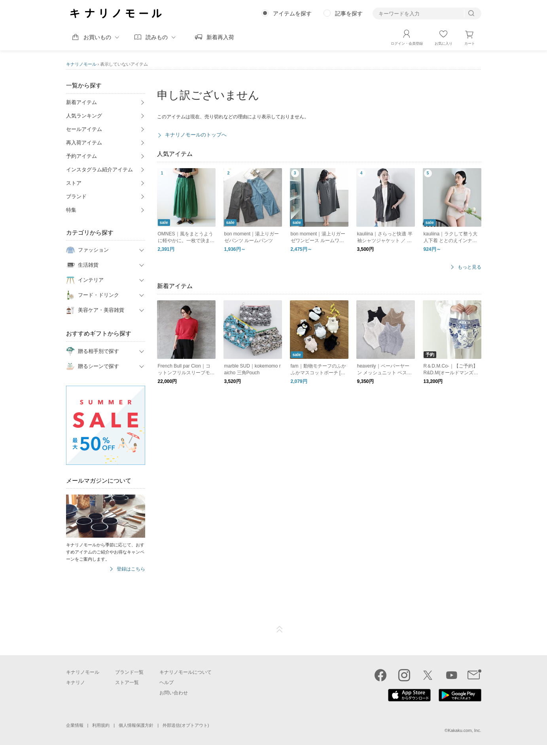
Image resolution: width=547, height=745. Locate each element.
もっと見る (469, 267)
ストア (73, 183)
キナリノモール (81, 64)
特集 (71, 210)
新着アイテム (81, 102)
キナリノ (75, 682)
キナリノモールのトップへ (196, 135)
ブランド (76, 196)
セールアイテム (84, 129)
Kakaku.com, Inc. (464, 730)
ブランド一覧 (129, 672)
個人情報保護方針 (136, 725)
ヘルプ (166, 682)
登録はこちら (131, 569)
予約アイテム (81, 156)
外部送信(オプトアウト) (186, 725)
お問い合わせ (173, 693)
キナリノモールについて (185, 672)
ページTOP (280, 629)
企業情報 (74, 725)
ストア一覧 (127, 682)
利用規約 (101, 725)
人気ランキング (84, 116)
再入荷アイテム (84, 143)
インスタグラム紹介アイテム (99, 170)
